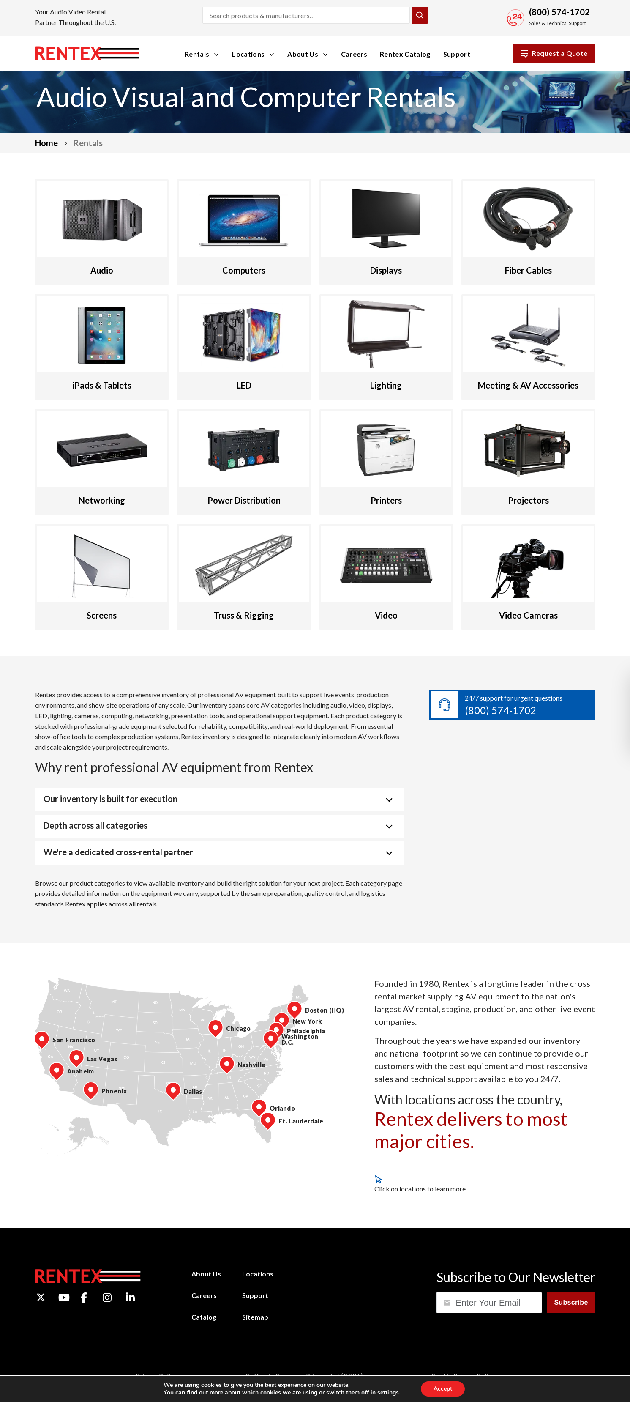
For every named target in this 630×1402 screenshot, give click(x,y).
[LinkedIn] (130, 1297)
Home (46, 143)
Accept (443, 1389)
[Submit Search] (420, 15)
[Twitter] (40, 1297)
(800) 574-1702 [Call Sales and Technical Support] (559, 12)
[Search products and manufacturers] (306, 15)
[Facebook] (84, 1297)
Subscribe (571, 1302)
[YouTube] (64, 1297)
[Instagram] (107, 1297)
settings (388, 1393)
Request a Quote (554, 53)
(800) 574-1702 (500, 710)
